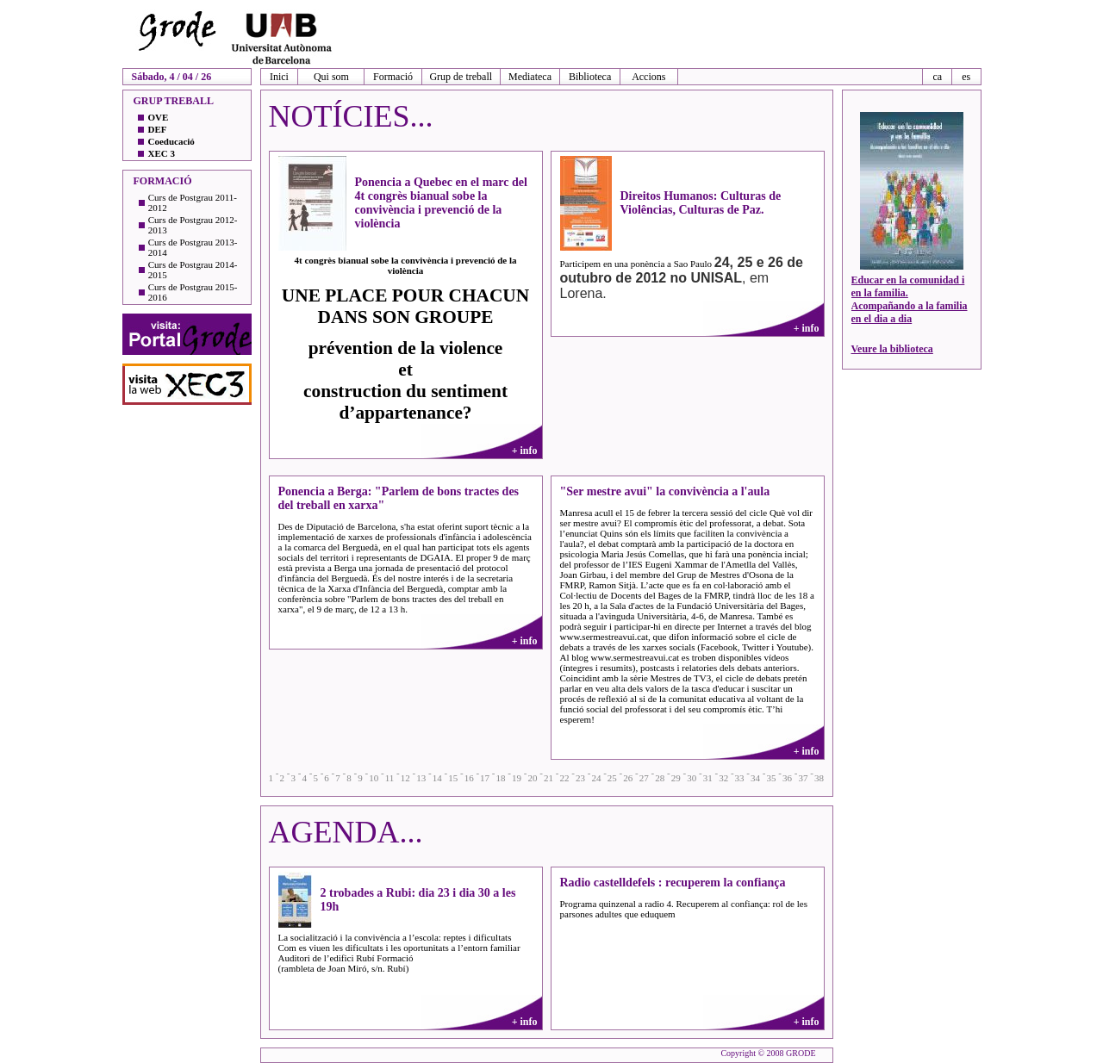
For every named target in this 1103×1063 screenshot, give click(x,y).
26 (628, 778)
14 (437, 778)
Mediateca (530, 77)
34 (755, 778)
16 (469, 778)
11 (390, 778)
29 (676, 778)
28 (659, 778)
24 (596, 778)
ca (937, 77)
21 (548, 778)
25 (612, 778)
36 (787, 778)
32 (723, 778)
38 (819, 778)
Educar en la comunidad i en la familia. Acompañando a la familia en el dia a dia (909, 299)
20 (533, 778)
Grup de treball (460, 77)
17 (484, 778)
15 (453, 778)
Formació (393, 77)
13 (421, 778)
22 (564, 778)
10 (373, 778)
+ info (525, 450)
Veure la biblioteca (892, 349)
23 (580, 778)
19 (516, 778)
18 (501, 778)
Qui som (331, 77)
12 (405, 778)
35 (771, 778)
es (966, 77)
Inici (279, 77)
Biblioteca (590, 77)
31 (708, 778)
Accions (648, 77)
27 (644, 778)
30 (691, 778)
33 (740, 778)
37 (802, 778)
